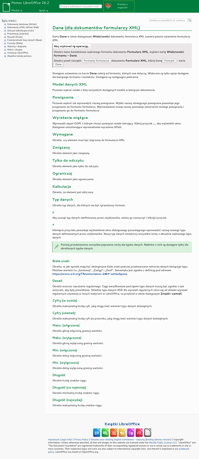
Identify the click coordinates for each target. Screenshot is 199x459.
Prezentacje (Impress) (18, 33)
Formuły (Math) (15, 43)
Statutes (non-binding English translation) (112, 439)
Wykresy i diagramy (16, 46)
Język (42, 10)
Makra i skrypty (14, 49)
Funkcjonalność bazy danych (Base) (24, 40)
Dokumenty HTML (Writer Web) (23, 27)
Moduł (15, 10)
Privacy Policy (81, 439)
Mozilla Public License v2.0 (163, 442)
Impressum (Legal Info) (60, 439)
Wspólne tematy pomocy (19, 55)
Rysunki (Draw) (14, 36)
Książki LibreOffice (122, 423)
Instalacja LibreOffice (17, 52)
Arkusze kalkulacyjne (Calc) (20, 30)
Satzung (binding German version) (153, 439)
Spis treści (8, 20)
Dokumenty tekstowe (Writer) (22, 24)
